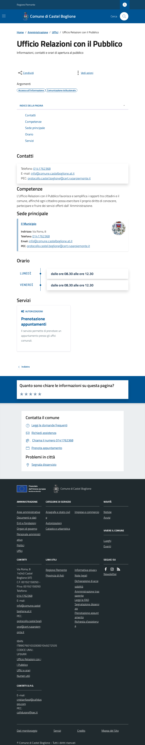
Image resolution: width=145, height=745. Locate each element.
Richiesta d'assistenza (87, 623)
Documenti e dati (26, 517)
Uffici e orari (23, 670)
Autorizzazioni (32, 311)
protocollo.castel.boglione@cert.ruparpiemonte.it (59, 178)
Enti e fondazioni (26, 523)
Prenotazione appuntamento (87, 615)
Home (20, 32)
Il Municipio (28, 223)
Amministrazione (38, 32)
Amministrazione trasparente (87, 593)
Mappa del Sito (110, 731)
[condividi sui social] (25, 73)
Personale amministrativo (29, 537)
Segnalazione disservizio (87, 606)
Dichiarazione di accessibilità (86, 584)
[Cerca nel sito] (122, 16)
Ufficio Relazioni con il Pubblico (29, 662)
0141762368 (42, 168)
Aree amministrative (28, 512)
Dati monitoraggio (27, 731)
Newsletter (110, 574)
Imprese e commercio (87, 512)
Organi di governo (27, 529)
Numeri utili (23, 676)
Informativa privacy (86, 570)
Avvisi (107, 517)
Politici (20, 545)
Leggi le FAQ (82, 600)
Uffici (55, 32)
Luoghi (107, 541)
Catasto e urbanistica (58, 529)
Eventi (107, 546)
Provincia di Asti (55, 575)
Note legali (81, 575)
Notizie (108, 512)
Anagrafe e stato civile (58, 515)
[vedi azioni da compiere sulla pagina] (84, 73)
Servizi (57, 731)
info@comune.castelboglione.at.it (52, 173)
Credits (81, 731)
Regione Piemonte (26, 4)
